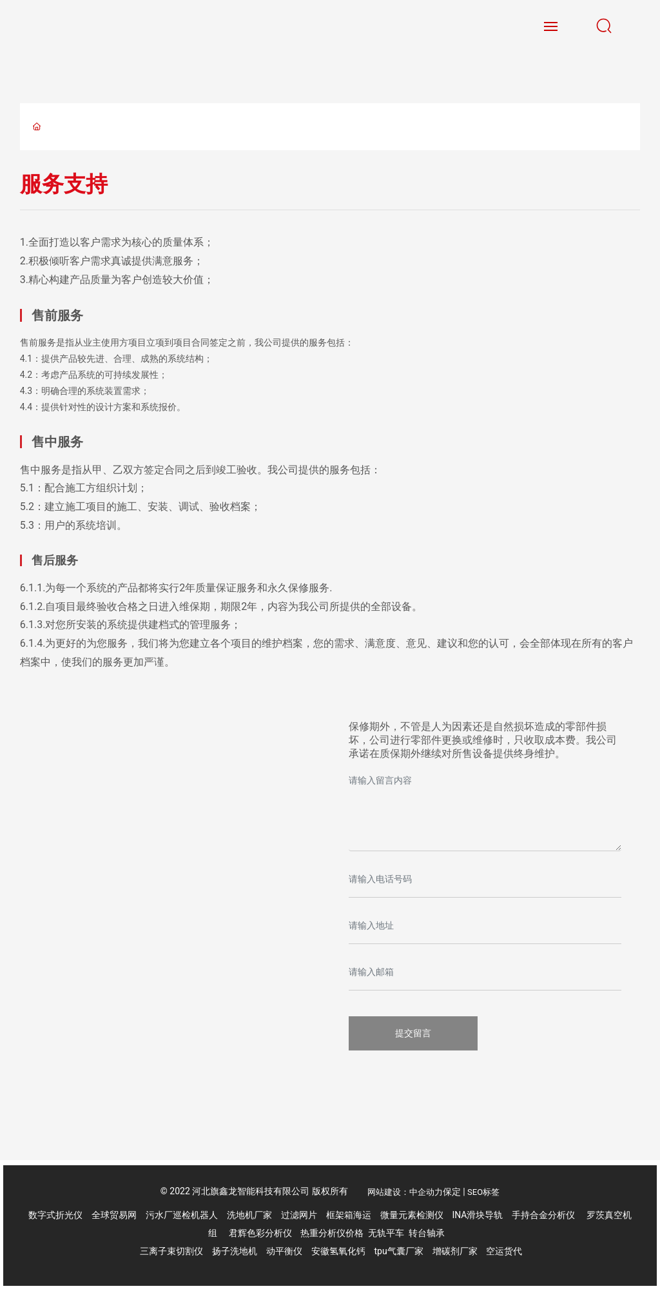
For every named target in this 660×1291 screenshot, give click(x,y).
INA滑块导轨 (477, 1215)
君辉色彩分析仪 (261, 1233)
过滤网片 (299, 1215)
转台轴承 (427, 1233)
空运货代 (504, 1251)
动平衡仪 (284, 1251)
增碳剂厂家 (455, 1251)
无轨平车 (386, 1233)
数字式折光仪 (55, 1215)
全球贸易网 (114, 1215)
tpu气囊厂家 (398, 1251)
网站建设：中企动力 (405, 1192)
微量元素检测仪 (411, 1215)
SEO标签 (483, 1192)
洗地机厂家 (249, 1215)
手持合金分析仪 (543, 1215)
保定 (452, 1192)
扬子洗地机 (234, 1251)
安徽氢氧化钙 (339, 1251)
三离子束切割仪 (171, 1251)
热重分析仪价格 (332, 1233)
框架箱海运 (348, 1215)
